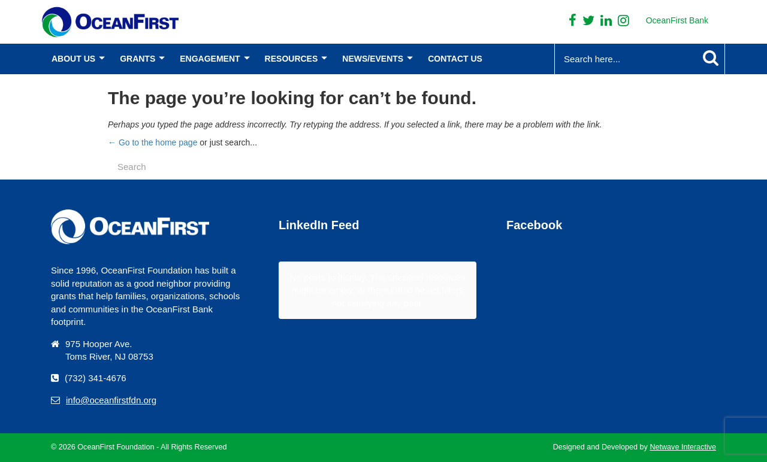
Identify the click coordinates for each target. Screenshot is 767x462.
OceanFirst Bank (677, 20)
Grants (137, 58)
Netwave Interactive (683, 447)
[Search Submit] (710, 58)
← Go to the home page (152, 142)
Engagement (210, 58)
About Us (73, 58)
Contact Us (455, 58)
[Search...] (616, 59)
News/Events (372, 58)
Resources (291, 58)
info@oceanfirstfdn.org (111, 400)
